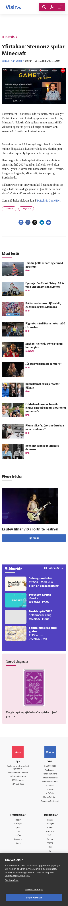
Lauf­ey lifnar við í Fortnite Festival (30, 529)
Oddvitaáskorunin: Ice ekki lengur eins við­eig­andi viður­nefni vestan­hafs (45, 408)
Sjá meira (34, 538)
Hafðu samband (50, 774)
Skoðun (18, 836)
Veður (50, 836)
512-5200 (52, 766)
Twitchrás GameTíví (48, 200)
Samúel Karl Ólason (13, 61)
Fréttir (18, 820)
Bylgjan (50, 840)
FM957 (50, 843)
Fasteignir (50, 824)
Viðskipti (18, 824)
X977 (50, 847)
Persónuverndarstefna (18, 773)
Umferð (50, 790)
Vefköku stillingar (34, 889)
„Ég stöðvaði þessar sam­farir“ (43, 364)
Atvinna (50, 828)
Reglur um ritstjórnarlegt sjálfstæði (18, 767)
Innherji (50, 820)
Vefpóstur (50, 793)
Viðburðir (50, 832)
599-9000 (20, 784)
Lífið (18, 832)
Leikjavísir (26, 209)
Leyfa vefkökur (34, 897)
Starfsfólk (50, 786)
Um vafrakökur (50, 797)
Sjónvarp (18, 840)
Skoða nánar (11, 880)
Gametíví (9, 209)
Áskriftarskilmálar (50, 782)
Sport (17, 828)
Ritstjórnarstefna (50, 778)
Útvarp (18, 843)
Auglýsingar (50, 770)
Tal (50, 851)
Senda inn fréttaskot (50, 801)
